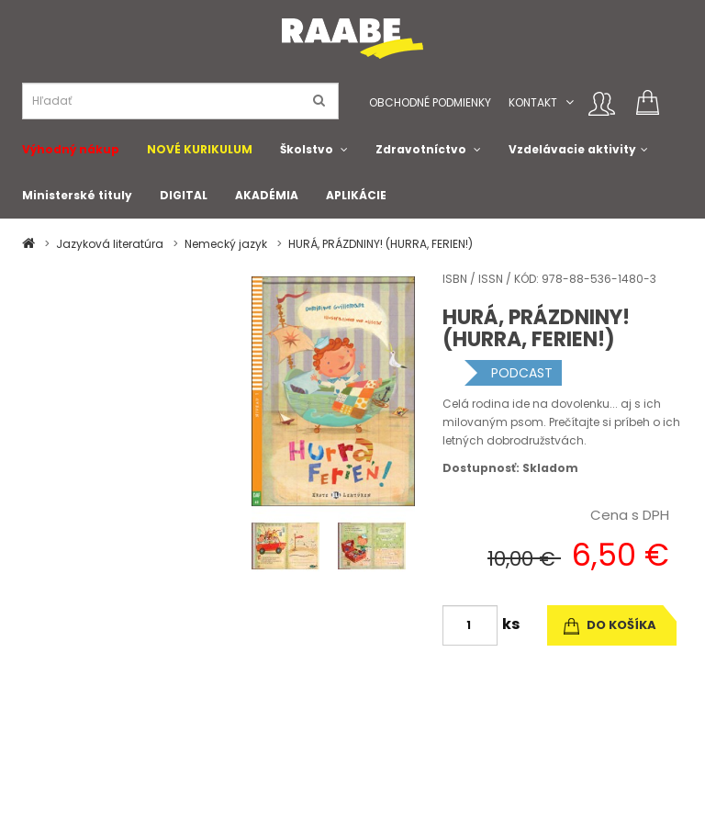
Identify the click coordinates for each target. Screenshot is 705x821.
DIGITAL (183, 195)
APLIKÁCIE (356, 195)
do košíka (610, 625)
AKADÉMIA (266, 195)
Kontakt (533, 102)
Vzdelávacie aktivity (572, 149)
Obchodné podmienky (430, 102)
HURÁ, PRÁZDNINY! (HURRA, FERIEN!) (380, 244)
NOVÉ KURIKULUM (199, 149)
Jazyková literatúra (109, 244)
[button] (569, 102)
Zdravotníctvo (420, 149)
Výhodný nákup (70, 149)
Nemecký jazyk (226, 244)
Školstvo (306, 149)
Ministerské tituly (77, 195)
